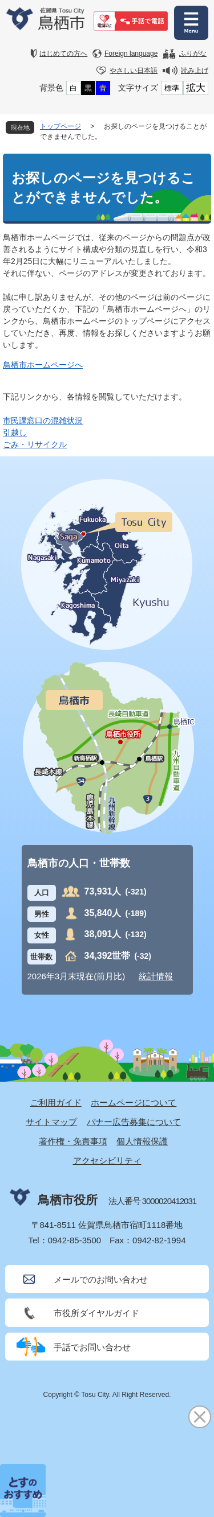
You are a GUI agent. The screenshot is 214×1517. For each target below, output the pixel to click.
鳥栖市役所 (68, 1199)
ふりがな (193, 53)
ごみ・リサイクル (35, 444)
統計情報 (156, 976)
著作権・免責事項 (73, 1141)
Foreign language (131, 53)
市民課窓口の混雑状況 (43, 420)
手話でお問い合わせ (92, 1347)
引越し (15, 432)
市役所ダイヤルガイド (96, 1313)
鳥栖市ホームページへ (43, 364)
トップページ (60, 126)
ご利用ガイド (56, 1102)
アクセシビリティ (107, 1160)
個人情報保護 (142, 1141)
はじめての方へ (63, 53)
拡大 (195, 88)
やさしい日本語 (134, 71)
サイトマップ (51, 1122)
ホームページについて (133, 1102)
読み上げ (194, 71)
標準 (171, 88)
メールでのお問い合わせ (101, 1279)
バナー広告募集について (134, 1122)
